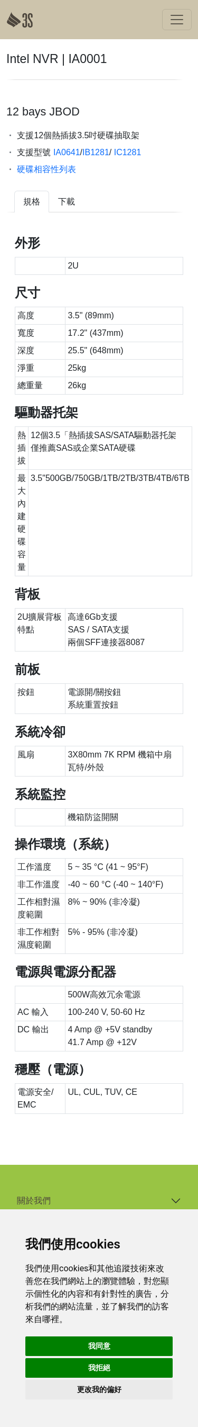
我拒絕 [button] (99, 1367)
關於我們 (34, 1200)
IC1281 (126, 152)
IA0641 (65, 152)
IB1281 (95, 152)
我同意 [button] (99, 1346)
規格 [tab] (31, 201)
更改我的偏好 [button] (99, 1389)
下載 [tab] (66, 201)
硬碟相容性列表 (46, 169)
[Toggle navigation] (177, 19)
